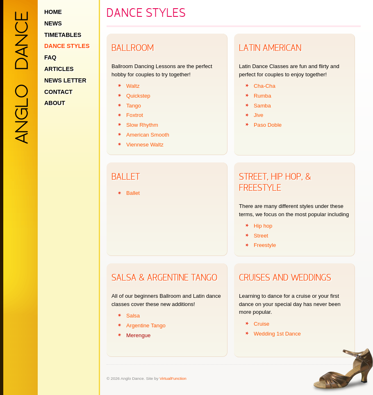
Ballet (133, 193)
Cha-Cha (264, 86)
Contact (58, 92)
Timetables (62, 35)
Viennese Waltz (145, 145)
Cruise (261, 324)
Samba (262, 106)
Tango (133, 106)
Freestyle (265, 245)
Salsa (133, 316)
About (54, 103)
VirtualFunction (172, 378)
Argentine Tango (146, 325)
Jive (258, 115)
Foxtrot (134, 115)
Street (261, 236)
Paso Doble (268, 125)
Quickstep (138, 96)
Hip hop (263, 226)
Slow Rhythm (142, 125)
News (53, 23)
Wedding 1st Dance (277, 334)
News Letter (65, 80)
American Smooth (147, 135)
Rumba (262, 96)
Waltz (132, 86)
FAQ (50, 57)
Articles (59, 69)
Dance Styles (66, 46)
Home (53, 12)
